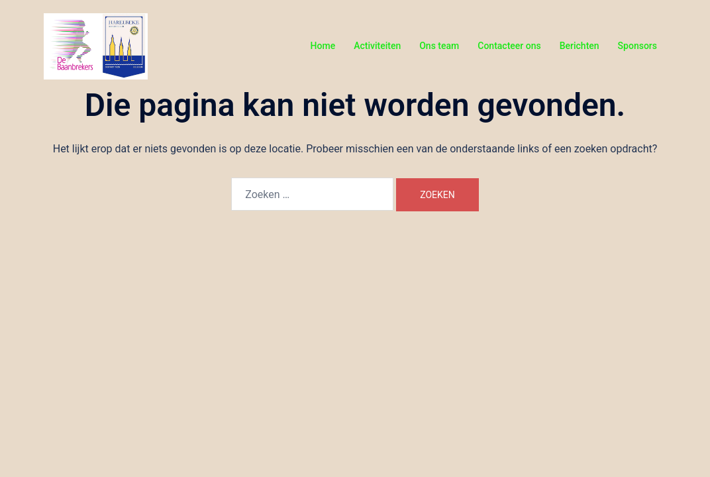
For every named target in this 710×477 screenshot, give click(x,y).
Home (323, 45)
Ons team (439, 45)
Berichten (579, 45)
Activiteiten (377, 45)
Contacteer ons (509, 45)
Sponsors (637, 45)
